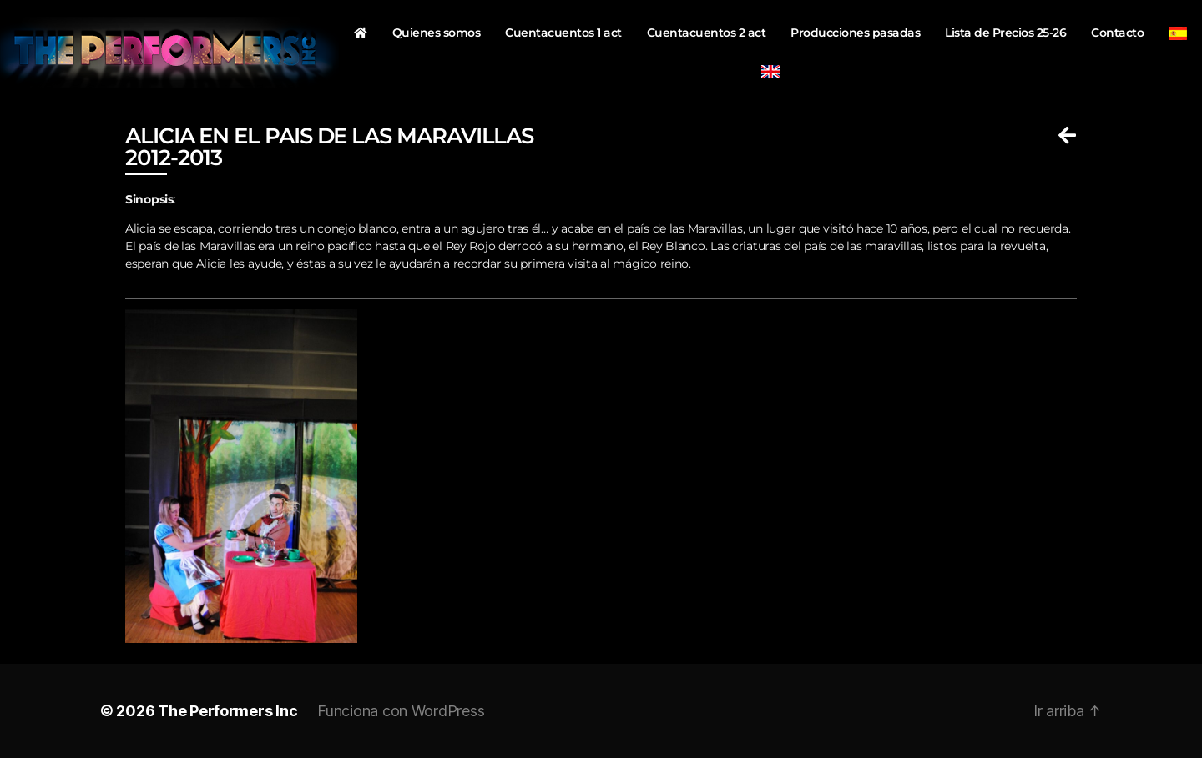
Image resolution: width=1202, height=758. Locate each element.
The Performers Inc (227, 711)
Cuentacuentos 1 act (563, 32)
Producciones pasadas (855, 32)
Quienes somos (436, 32)
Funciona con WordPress (400, 711)
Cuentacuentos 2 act (706, 32)
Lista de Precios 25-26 (1005, 32)
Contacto (1117, 32)
